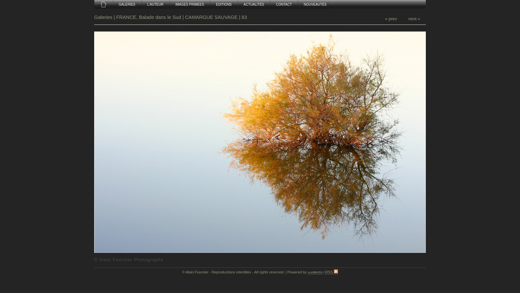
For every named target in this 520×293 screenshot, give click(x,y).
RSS (331, 272)
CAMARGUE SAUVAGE (211, 17)
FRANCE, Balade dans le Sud (148, 17)
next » (414, 18)
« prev (391, 18)
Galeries (104, 17)
